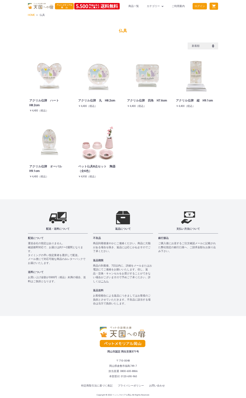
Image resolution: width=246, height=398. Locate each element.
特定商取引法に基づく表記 (97, 385)
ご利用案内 (178, 6)
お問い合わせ (157, 385)
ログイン (200, 6)
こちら (105, 281)
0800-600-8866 (129, 371)
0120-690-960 (129, 376)
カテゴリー (155, 6)
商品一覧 (133, 6)
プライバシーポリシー (131, 385)
